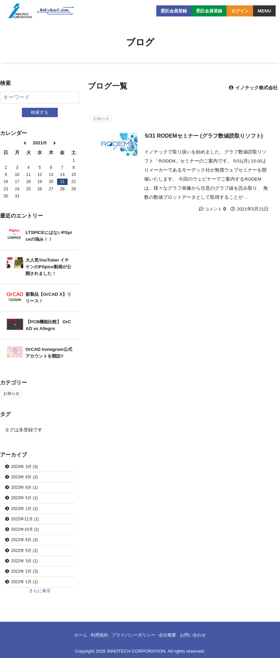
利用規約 (96, 635)
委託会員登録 (169, 10)
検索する (39, 112)
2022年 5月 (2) (24, 551)
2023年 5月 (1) (24, 498)
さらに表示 (39, 591)
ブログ (140, 42)
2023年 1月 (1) (24, 508)
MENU (264, 10)
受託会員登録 (206, 10)
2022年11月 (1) (25, 519)
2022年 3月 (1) (24, 561)
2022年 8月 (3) (24, 540)
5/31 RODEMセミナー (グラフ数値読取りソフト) (204, 136)
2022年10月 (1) (25, 529)
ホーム (76, 635)
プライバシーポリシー (133, 635)
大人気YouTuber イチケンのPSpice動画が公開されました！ (48, 266)
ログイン (239, 10)
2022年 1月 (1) (24, 582)
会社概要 (169, 635)
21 (62, 182)
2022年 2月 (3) (24, 571)
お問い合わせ (197, 635)
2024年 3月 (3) (24, 466)
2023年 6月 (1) (24, 487)
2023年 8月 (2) (24, 477)
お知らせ (101, 118)
